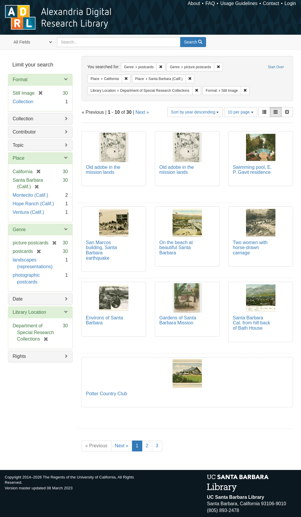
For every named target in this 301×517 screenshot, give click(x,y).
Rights (19, 356)
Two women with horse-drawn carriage (250, 247)
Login (290, 3)
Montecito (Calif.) (30, 195)
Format (20, 79)
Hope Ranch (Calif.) (33, 203)
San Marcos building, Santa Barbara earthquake (101, 250)
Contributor (24, 131)
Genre (19, 229)
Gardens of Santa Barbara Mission (177, 320)
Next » (142, 112)
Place (18, 158)
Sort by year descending (195, 112)
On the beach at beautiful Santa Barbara (176, 247)
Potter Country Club (106, 393)
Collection (23, 101)
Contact (271, 3)
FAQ (210, 3)
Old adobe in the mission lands (103, 170)
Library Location (29, 312)
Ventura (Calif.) (28, 212)
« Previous (96, 445)
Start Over (276, 67)
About (194, 3)
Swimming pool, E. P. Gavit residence (252, 170)
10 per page (240, 112)
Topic (18, 145)
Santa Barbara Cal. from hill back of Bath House (251, 323)
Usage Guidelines (238, 3)
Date (18, 298)
